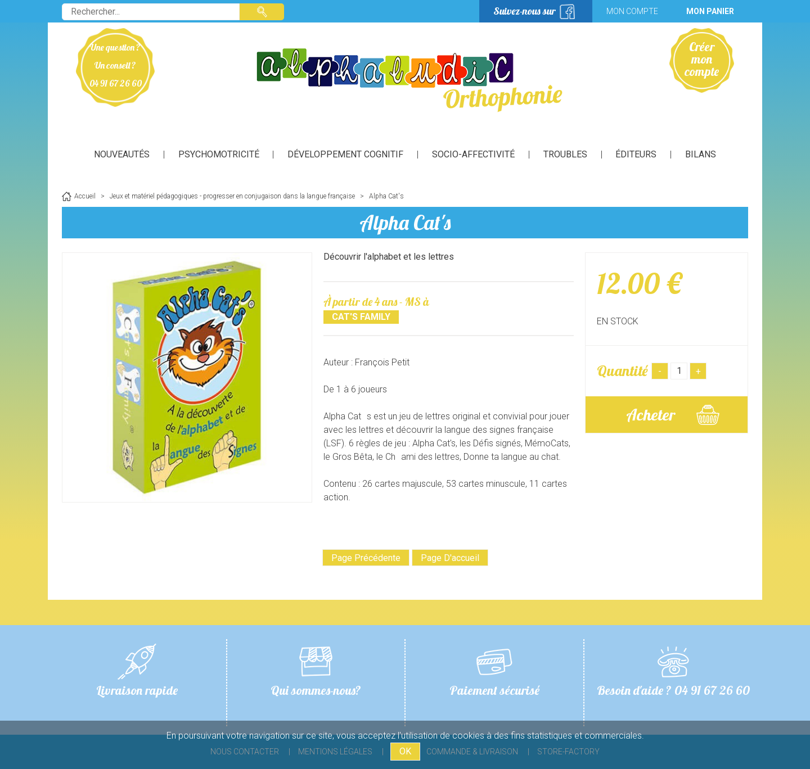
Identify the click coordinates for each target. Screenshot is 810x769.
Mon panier (710, 11)
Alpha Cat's (405, 222)
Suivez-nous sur (524, 10)
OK (405, 751)
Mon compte (632, 11)
